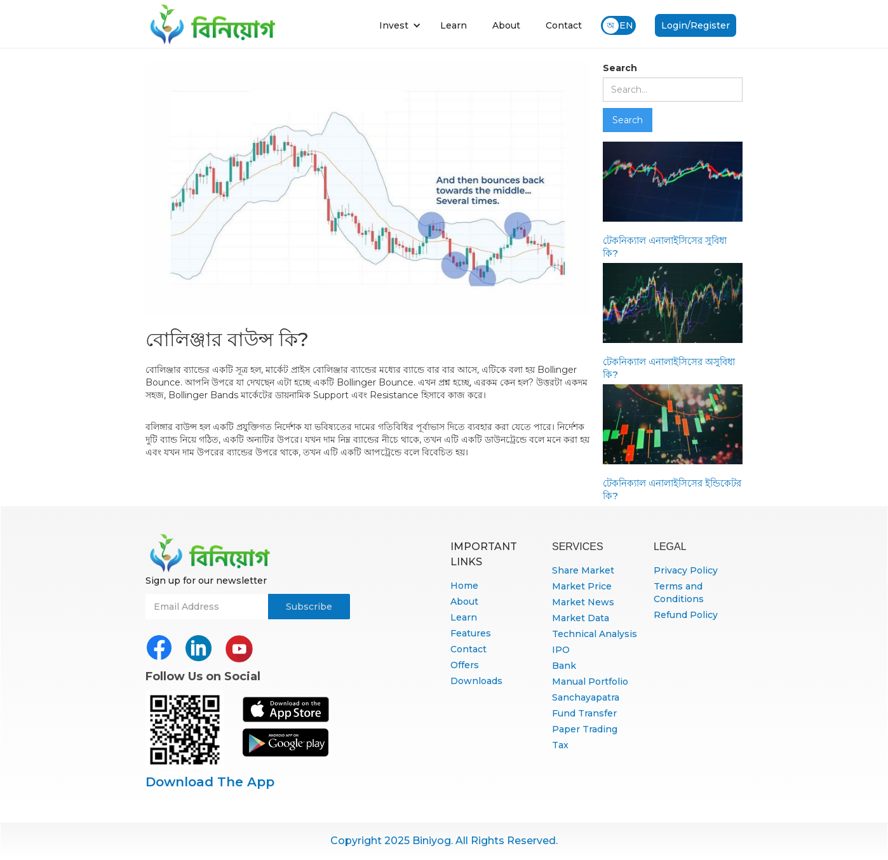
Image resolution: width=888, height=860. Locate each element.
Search (620, 68)
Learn (453, 25)
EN (626, 25)
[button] (400, 25)
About (506, 25)
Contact (564, 25)
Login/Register (695, 25)
